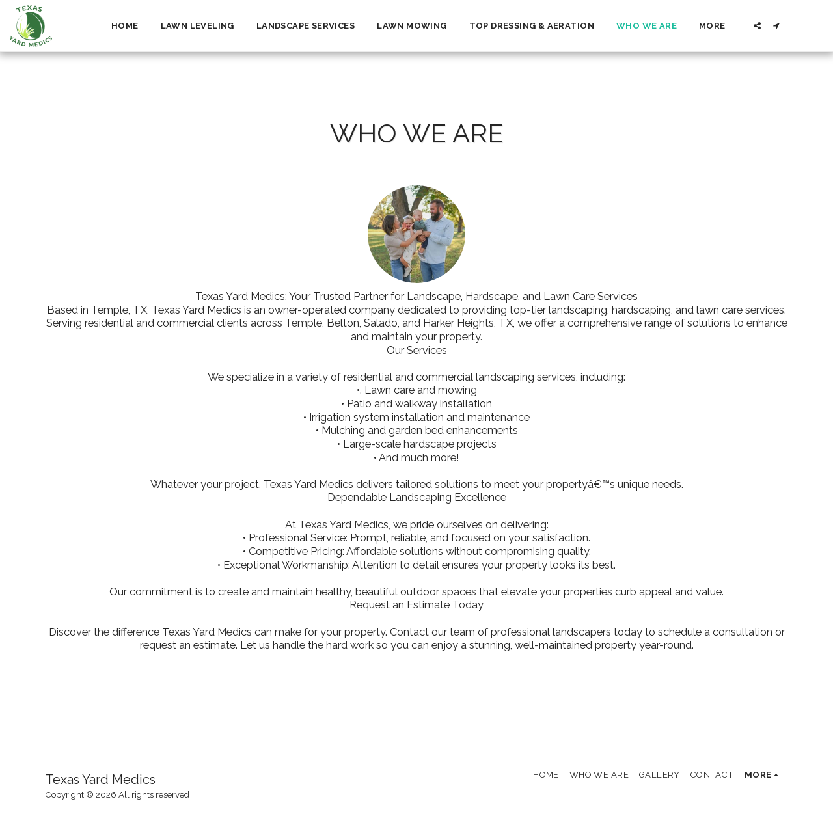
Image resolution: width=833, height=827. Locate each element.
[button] (757, 25)
